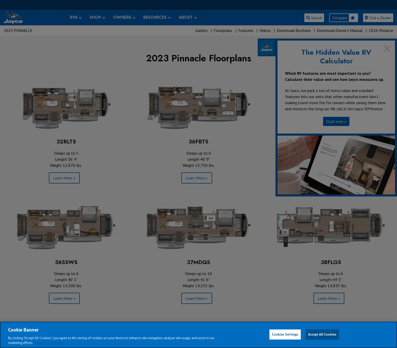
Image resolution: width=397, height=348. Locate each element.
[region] (198, 335)
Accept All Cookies (322, 334)
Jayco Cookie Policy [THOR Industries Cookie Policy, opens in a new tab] (49, 343)
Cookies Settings (285, 334)
